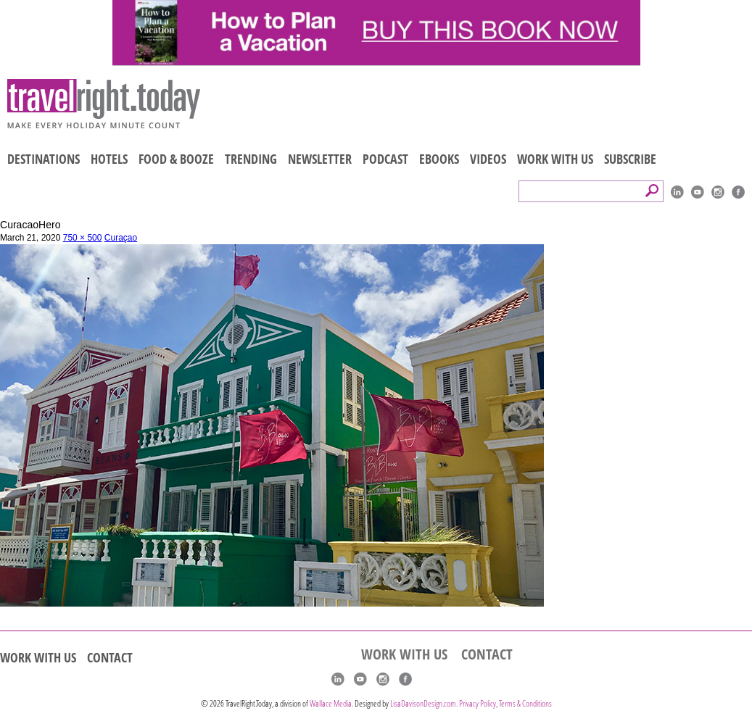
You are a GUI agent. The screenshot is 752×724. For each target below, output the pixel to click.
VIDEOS (488, 158)
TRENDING (251, 158)
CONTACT (110, 657)
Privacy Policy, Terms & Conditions (505, 703)
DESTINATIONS (43, 158)
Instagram (717, 192)
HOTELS (109, 158)
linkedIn (677, 192)
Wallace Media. (331, 703)
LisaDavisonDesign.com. (424, 703)
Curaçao (120, 238)
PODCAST (385, 158)
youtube (697, 192)
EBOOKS (439, 158)
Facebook (738, 192)
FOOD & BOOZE (176, 158)
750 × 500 (82, 238)
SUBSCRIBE (630, 158)
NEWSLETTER (320, 158)
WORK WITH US (555, 158)
